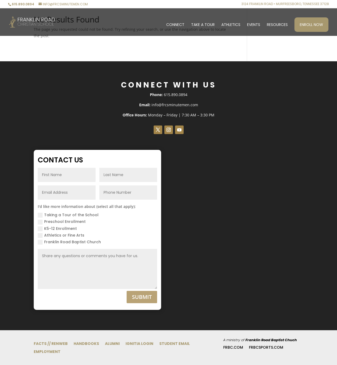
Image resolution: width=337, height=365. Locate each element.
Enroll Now (311, 24)
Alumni (112, 344)
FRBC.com (233, 347)
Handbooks (86, 344)
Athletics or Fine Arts (61, 235)
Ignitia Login (139, 344)
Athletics (230, 25)
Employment (47, 352)
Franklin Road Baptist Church (69, 242)
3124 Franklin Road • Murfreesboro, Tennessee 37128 (285, 4)
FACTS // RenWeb (51, 344)
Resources (277, 25)
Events (253, 25)
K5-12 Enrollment (57, 228)
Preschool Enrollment (62, 221)
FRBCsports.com (266, 347)
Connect (175, 25)
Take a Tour (203, 25)
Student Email (174, 344)
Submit (142, 297)
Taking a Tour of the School (68, 215)
